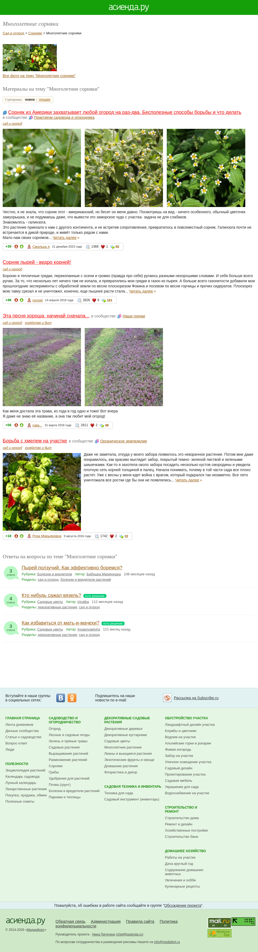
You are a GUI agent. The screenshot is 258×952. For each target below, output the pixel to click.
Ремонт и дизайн (178, 824)
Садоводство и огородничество (65, 720)
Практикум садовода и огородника (64, 117)
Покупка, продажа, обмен (26, 795)
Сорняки (35, 33)
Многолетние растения (123, 747)
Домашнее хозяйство (185, 851)
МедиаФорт (36, 930)
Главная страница (22, 718)
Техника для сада (118, 793)
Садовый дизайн (178, 768)
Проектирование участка (185, 774)
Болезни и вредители (54, 574)
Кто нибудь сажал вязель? (51, 595)
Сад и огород (13, 33)
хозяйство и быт (38, 323)
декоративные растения (57, 607)
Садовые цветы (50, 602)
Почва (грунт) (60, 785)
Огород (55, 729)
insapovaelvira (88, 629)
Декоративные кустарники (125, 735)
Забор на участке (179, 756)
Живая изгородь (178, 749)
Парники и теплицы (64, 797)
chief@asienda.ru (129, 934)
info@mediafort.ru (167, 942)
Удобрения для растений (69, 778)
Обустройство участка (186, 718)
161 (109, 300)
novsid (37, 300)
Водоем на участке (180, 737)
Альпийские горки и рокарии (188, 743)
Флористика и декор (120, 772)
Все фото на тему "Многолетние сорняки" (39, 76)
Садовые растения (64, 747)
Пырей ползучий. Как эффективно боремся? (72, 567)
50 (117, 247)
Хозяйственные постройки (186, 830)
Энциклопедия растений (25, 770)
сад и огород (12, 124)
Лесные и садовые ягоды (69, 735)
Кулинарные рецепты (182, 886)
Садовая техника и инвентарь (132, 787)
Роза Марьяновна (46, 536)
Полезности (16, 764)
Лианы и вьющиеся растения (128, 753)
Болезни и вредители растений (74, 791)
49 (107, 425)
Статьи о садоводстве (23, 737)
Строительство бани (181, 837)
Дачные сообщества (22, 731)
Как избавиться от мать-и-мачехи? (60, 623)
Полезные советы (19, 801)
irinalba (83, 602)
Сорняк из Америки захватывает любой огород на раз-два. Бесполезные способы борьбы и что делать (124, 112)
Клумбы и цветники (180, 731)
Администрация (105, 921)
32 (126, 536)
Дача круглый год (179, 864)
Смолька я (41, 247)
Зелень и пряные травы (68, 741)
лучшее (44, 99)
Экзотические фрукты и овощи (129, 760)
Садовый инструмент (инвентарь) (131, 799)
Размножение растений (68, 760)
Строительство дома (182, 818)
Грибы (54, 772)
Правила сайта (140, 921)
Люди (9, 749)
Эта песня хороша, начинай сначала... (46, 316)
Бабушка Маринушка (104, 574)
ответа (11, 571)
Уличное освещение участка (188, 762)
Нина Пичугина (103, 934)
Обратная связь (70, 921)
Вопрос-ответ (16, 743)
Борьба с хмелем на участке (35, 441)
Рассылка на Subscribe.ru (196, 698)
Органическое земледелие (123, 441)
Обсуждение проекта (182, 905)
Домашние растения (121, 766)
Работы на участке (180, 857)
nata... (37, 425)
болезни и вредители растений (85, 579)
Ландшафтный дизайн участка (190, 725)
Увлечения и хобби (180, 880)
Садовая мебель (178, 781)
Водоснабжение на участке (187, 793)
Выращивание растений (68, 753)
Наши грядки (134, 316)
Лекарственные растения (26, 789)
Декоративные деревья (123, 729)
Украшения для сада (182, 787)
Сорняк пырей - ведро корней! (37, 262)
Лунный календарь (20, 783)
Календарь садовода (22, 776)
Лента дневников (19, 725)
